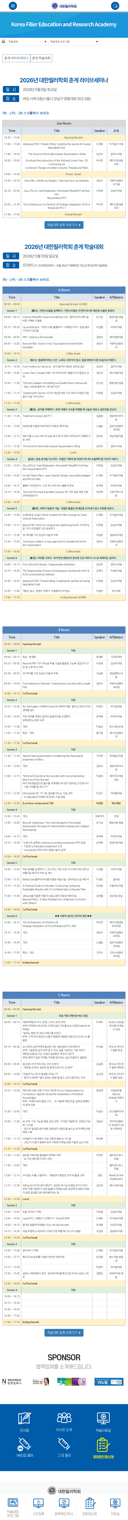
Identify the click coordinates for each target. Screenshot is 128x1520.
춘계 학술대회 (41, 58)
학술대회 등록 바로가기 (64, 225)
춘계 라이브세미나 (16, 58)
